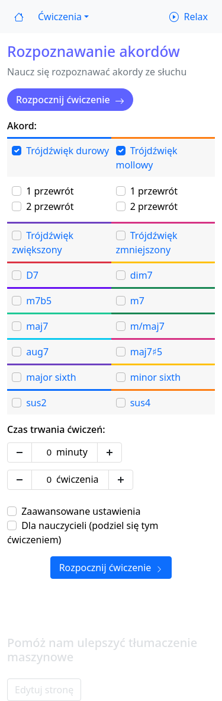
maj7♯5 (146, 351)
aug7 (37, 351)
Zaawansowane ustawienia (80, 511)
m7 (137, 300)
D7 (32, 275)
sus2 (36, 402)
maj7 (37, 326)
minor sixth (155, 377)
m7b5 (39, 300)
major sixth (51, 377)
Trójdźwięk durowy (67, 150)
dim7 (141, 275)
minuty (72, 451)
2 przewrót (49, 206)
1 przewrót (49, 190)
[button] (63, 16)
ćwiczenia (77, 479)
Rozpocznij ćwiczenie (70, 99)
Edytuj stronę (44, 689)
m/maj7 (147, 326)
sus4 (140, 402)
